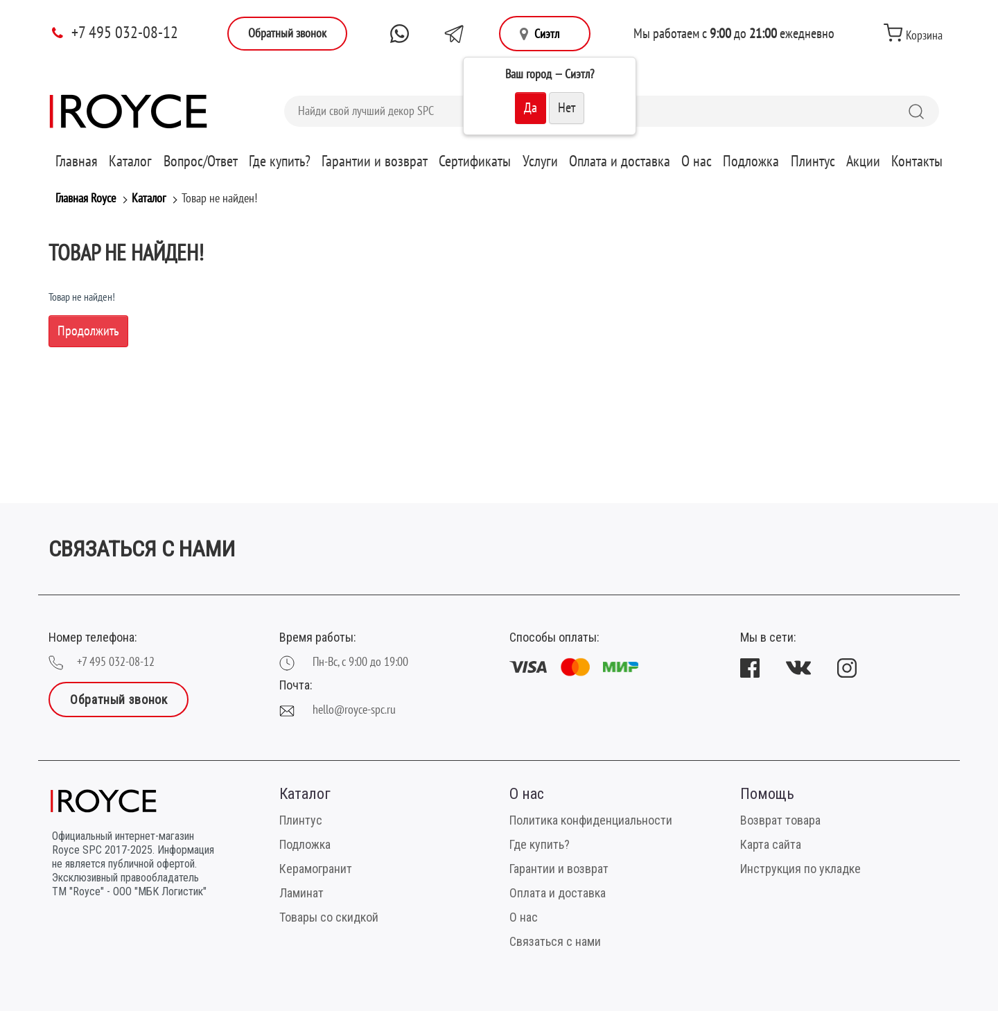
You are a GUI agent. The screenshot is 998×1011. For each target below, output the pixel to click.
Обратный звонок (287, 33)
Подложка (751, 161)
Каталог (130, 161)
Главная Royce (85, 198)
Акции (863, 161)
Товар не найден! (219, 198)
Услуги (540, 161)
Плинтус (813, 161)
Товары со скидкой (328, 917)
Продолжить (88, 331)
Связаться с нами (555, 941)
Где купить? (279, 161)
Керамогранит (315, 868)
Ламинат (301, 893)
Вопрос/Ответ (201, 161)
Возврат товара (780, 820)
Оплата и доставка (619, 161)
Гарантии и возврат (375, 161)
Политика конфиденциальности (590, 820)
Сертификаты (475, 161)
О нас (696, 161)
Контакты (917, 161)
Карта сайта (770, 844)
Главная (76, 161)
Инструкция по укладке (800, 868)
